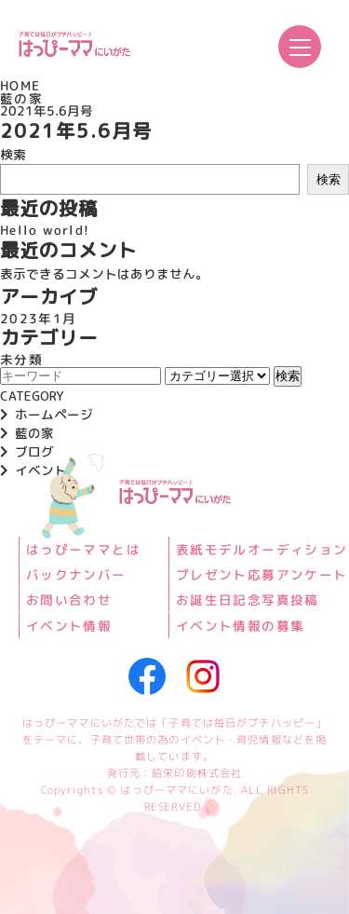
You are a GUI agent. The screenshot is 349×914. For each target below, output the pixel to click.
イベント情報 (69, 625)
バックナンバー (76, 574)
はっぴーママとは (83, 549)
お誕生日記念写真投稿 (246, 600)
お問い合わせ (69, 600)
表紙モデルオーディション (260, 549)
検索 (13, 154)
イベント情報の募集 (239, 625)
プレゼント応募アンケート (260, 574)
